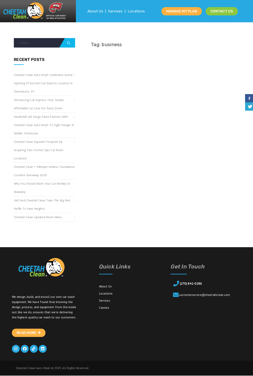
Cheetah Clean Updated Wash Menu (38, 217)
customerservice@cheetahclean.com (204, 295)
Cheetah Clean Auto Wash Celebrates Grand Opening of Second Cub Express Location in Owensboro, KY (43, 83)
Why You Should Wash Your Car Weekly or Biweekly (42, 188)
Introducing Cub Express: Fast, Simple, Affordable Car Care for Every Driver (39, 104)
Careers (104, 308)
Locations (136, 11)
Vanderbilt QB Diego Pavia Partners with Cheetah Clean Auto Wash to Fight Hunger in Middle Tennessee (44, 125)
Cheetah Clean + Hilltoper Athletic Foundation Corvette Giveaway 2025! (44, 171)
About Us (95, 11)
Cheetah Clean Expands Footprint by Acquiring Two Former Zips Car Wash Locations (38, 150)
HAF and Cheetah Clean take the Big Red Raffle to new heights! (42, 204)
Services (115, 11)
